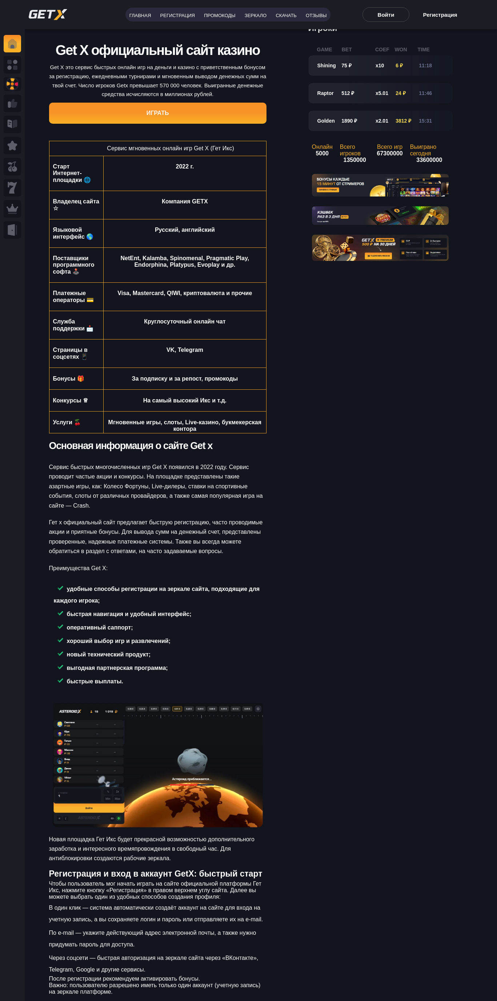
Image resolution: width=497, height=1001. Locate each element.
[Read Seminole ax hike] (12, 209)
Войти (386, 15)
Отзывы (316, 15)
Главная (140, 15)
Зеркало (255, 15)
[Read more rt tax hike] (48, 14)
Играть (158, 113)
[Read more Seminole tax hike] (12, 166)
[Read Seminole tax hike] (12, 145)
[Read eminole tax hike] (12, 187)
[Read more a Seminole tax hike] (12, 103)
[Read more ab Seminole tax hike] (12, 124)
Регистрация (177, 15)
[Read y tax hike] (12, 43)
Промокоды (219, 15)
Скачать (286, 15)
